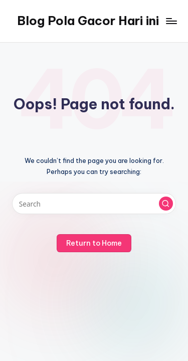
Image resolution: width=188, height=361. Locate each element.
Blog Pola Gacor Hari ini (88, 20)
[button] (166, 204)
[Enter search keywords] (94, 203)
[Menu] (171, 21)
